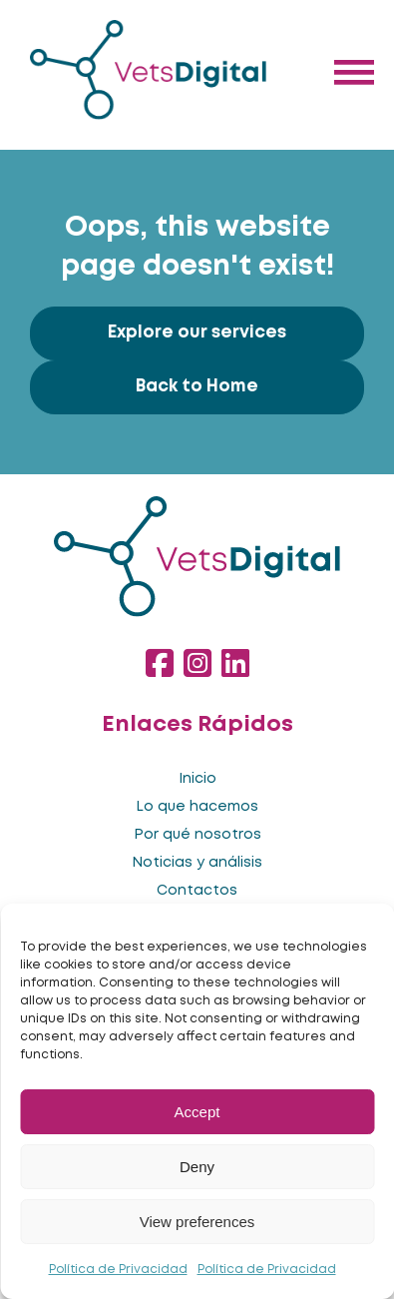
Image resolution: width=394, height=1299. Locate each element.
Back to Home (197, 386)
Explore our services (197, 332)
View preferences (197, 1221)
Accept (197, 1111)
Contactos (197, 891)
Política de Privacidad (118, 1269)
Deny (197, 1166)
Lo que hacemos (197, 807)
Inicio (197, 779)
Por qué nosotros (197, 835)
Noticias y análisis (197, 863)
